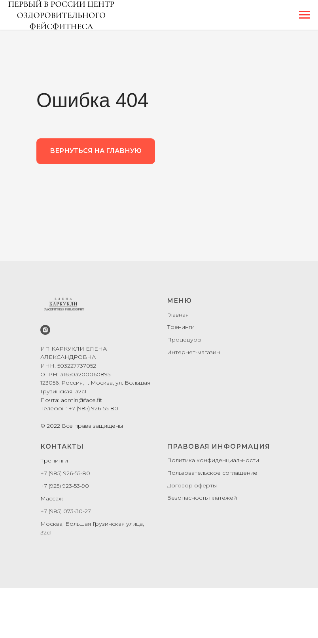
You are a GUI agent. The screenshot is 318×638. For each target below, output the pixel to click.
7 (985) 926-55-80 (67, 473)
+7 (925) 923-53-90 (64, 485)
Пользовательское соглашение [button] (212, 472)
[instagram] (45, 330)
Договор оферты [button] (192, 485)
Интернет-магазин (193, 352)
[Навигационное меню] (304, 15)
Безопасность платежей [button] (202, 497)
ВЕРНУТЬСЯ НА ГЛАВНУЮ (96, 151)
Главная (178, 314)
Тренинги (181, 326)
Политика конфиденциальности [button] (213, 460)
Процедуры (184, 339)
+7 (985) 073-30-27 (65, 511)
